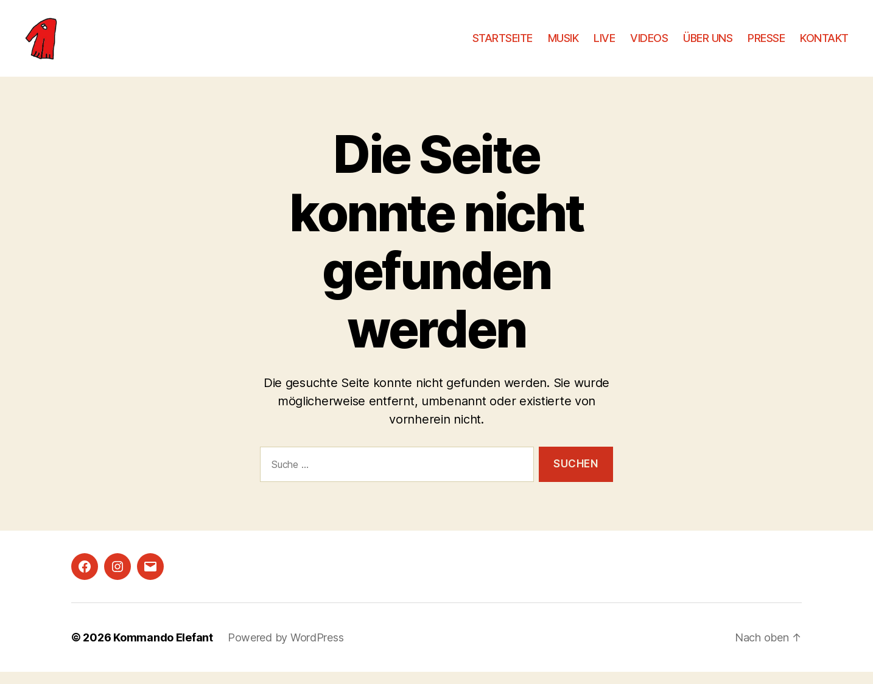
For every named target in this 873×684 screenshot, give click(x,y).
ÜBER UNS (707, 44)
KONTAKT (824, 44)
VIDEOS (649, 44)
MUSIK (563, 44)
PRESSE (766, 44)
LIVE (604, 44)
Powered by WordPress (286, 649)
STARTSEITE (502, 44)
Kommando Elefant (163, 649)
